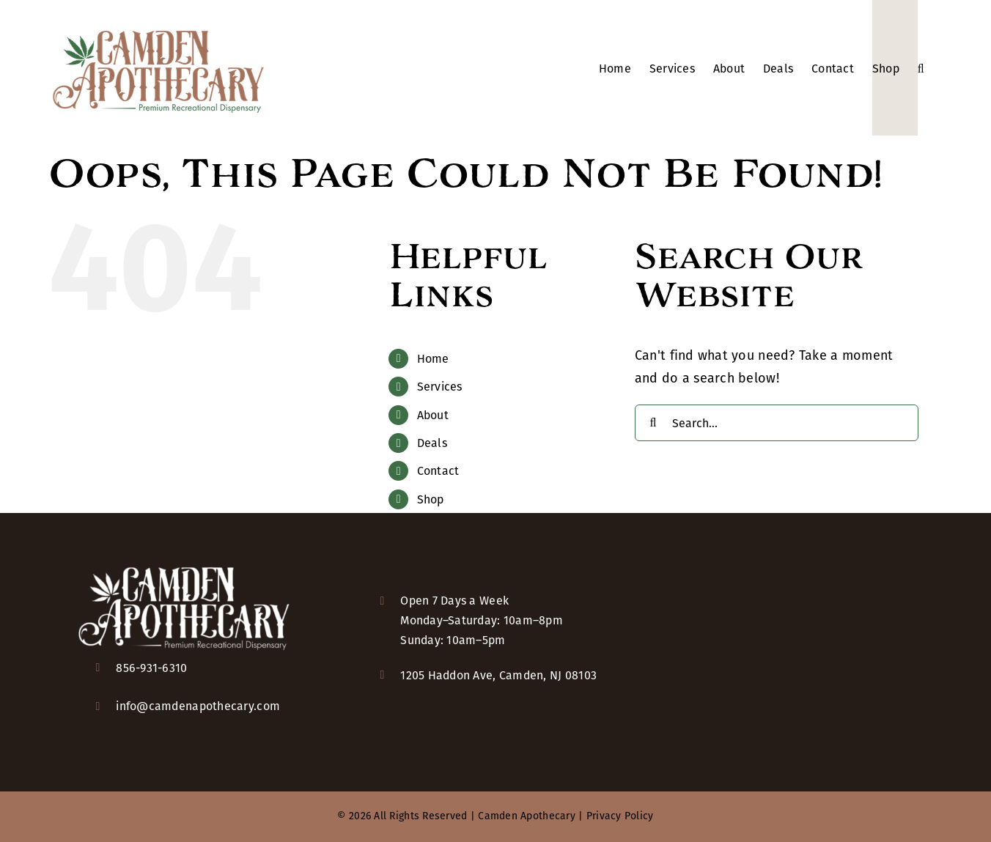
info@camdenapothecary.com (198, 706)
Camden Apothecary (526, 816)
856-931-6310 (151, 668)
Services (440, 387)
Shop (430, 499)
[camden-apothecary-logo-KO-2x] (184, 566)
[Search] (653, 423)
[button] (921, 68)
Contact (438, 471)
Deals (432, 443)
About (433, 415)
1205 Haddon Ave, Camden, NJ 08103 (498, 675)
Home (433, 359)
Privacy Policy (620, 816)
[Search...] (776, 423)
